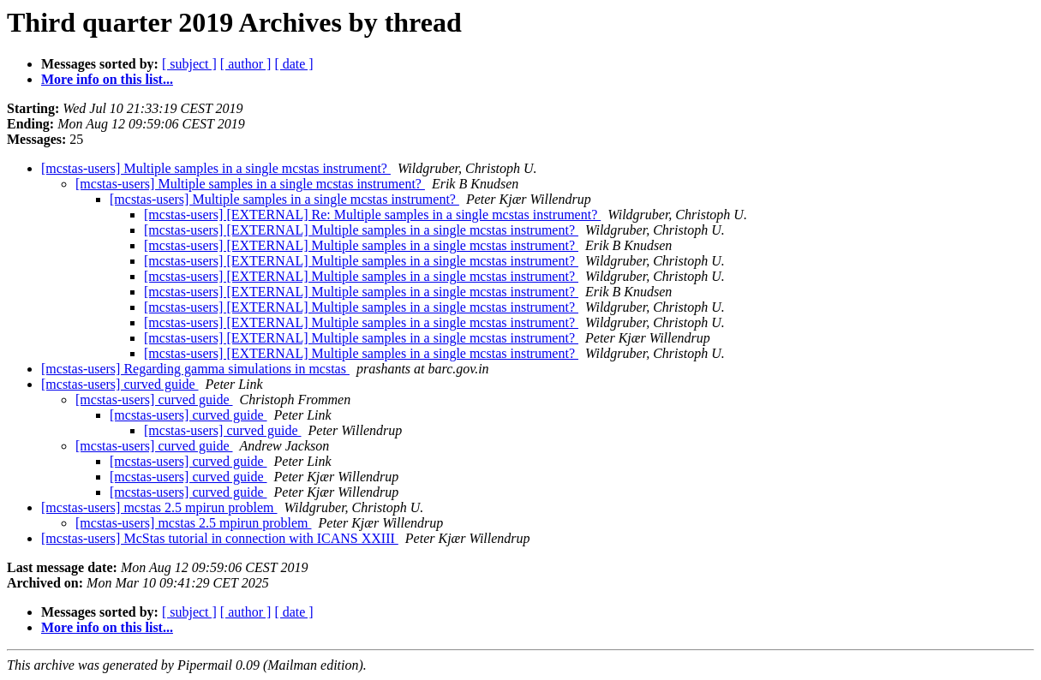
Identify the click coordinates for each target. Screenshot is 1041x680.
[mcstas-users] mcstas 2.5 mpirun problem (159, 507)
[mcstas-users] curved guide (120, 384)
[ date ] (293, 64)
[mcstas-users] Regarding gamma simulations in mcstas (195, 368)
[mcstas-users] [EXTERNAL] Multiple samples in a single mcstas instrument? (361, 230)
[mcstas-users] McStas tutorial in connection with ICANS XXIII (219, 538)
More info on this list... (107, 79)
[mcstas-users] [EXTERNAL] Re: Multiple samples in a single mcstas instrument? (372, 214)
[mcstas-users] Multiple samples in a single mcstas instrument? (216, 168)
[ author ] (246, 64)
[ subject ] (189, 64)
